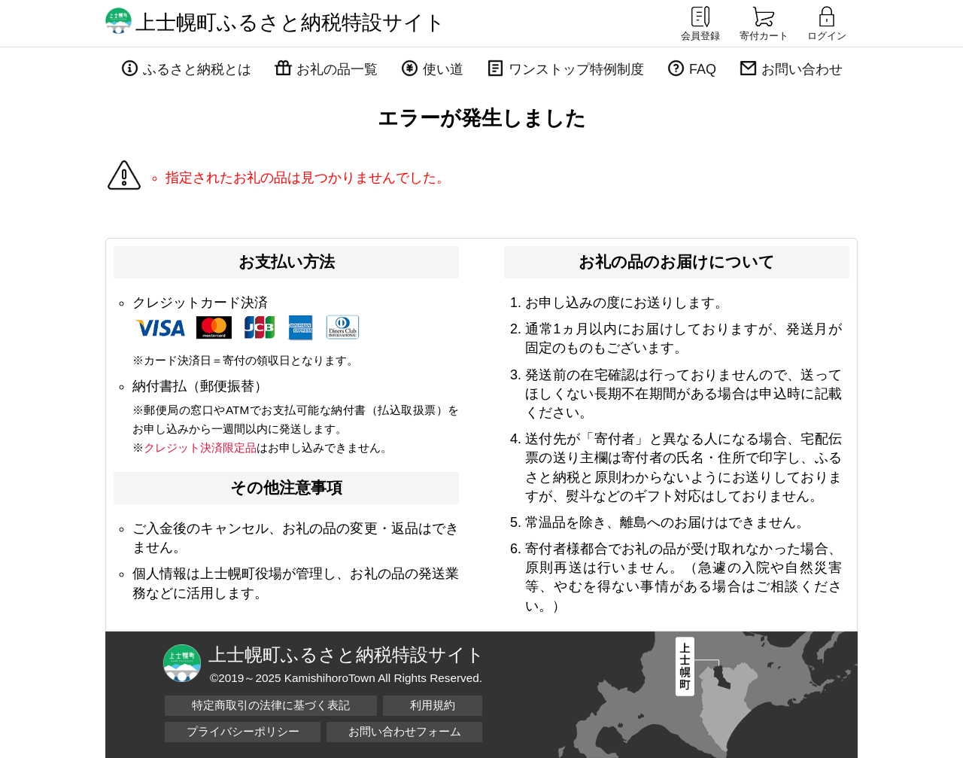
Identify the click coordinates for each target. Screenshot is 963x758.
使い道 (443, 69)
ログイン (826, 22)
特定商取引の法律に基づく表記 (271, 705)
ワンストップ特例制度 (576, 69)
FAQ (702, 69)
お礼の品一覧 (337, 69)
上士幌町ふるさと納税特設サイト (290, 22)
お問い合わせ (802, 69)
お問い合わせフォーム (404, 731)
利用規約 (432, 705)
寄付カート (764, 22)
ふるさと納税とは (197, 69)
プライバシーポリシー (243, 731)
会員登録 (700, 22)
